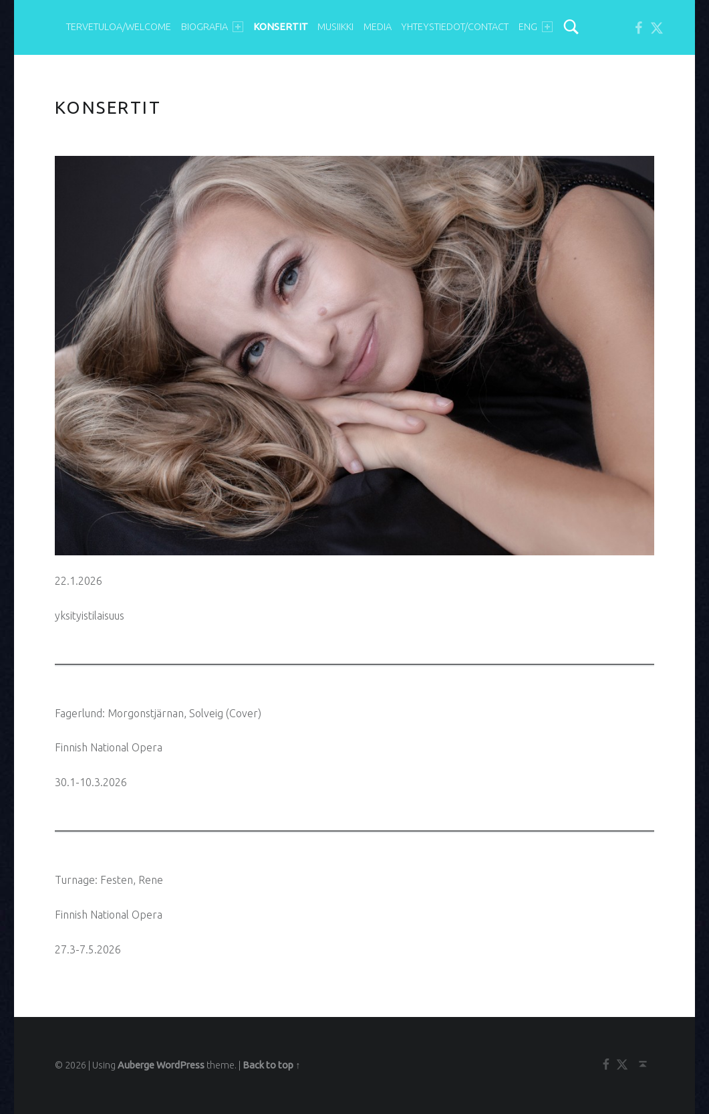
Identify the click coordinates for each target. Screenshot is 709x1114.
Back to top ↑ (271, 1065)
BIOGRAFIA (212, 26)
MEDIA (378, 26)
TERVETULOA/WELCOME (118, 26)
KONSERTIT (280, 26)
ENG (536, 26)
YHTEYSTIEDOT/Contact (455, 26)
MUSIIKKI (335, 26)
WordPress (180, 1065)
